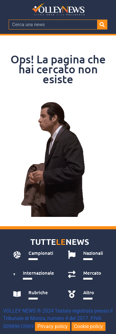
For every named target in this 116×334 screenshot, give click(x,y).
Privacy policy (52, 326)
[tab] (33, 255)
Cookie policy (88, 326)
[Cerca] (102, 24)
